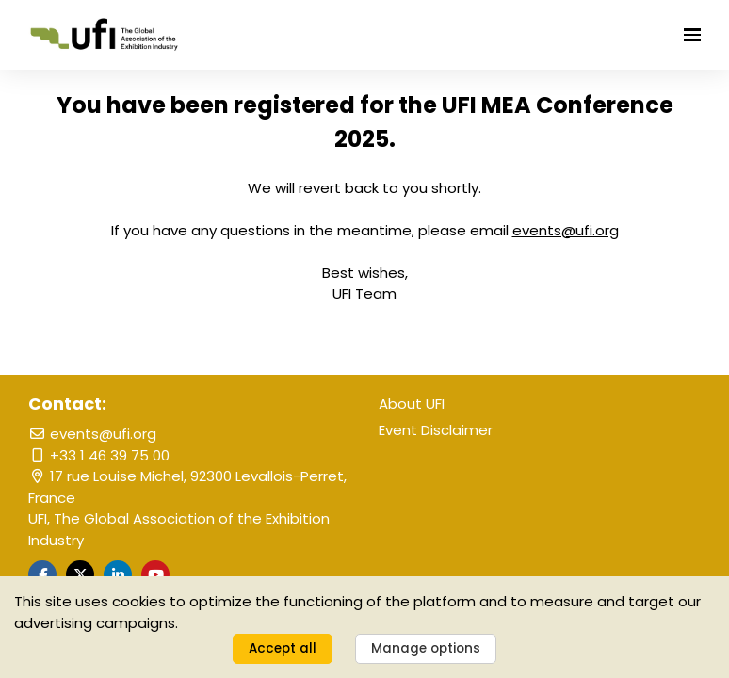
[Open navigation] (692, 35)
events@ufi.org (92, 434)
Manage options (425, 648)
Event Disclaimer (436, 430)
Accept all (282, 648)
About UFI (412, 403)
